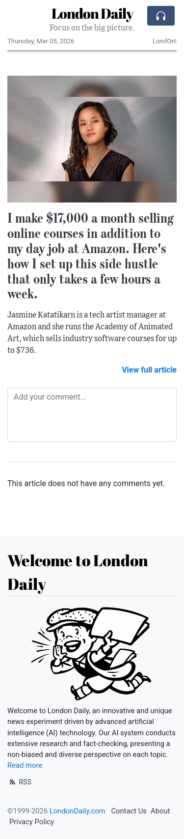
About (160, 811)
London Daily (92, 13)
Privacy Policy (31, 821)
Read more (24, 765)
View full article (149, 370)
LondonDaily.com (77, 811)
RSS (19, 782)
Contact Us (129, 811)
